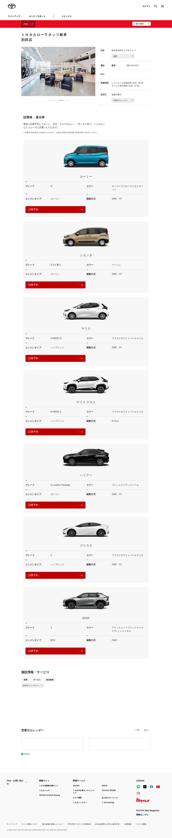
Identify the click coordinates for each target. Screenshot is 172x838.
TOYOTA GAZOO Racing (49, 795)
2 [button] (54, 101)
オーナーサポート (37, 16)
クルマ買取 (77, 798)
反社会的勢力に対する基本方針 (107, 824)
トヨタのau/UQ (108, 803)
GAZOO (76, 786)
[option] (58, 71)
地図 (123, 56)
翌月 (145, 730)
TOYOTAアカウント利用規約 (79, 824)
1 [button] (48, 101)
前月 (138, 730)
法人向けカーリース (110, 798)
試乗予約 (55, 209)
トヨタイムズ (44, 790)
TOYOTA (12, 6)
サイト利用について (30, 824)
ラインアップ (14, 16)
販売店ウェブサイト (33, 685)
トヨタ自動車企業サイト (48, 786)
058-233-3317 (133, 65)
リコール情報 (141, 824)
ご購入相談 (139, 24)
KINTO (104, 786)
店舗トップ (28, 24)
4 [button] (65, 101)
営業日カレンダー (123, 100)
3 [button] (59, 101)
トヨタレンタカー (80, 803)
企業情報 (127, 824)
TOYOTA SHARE (109, 790)
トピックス (67, 16)
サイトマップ (12, 824)
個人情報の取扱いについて (52, 824)
